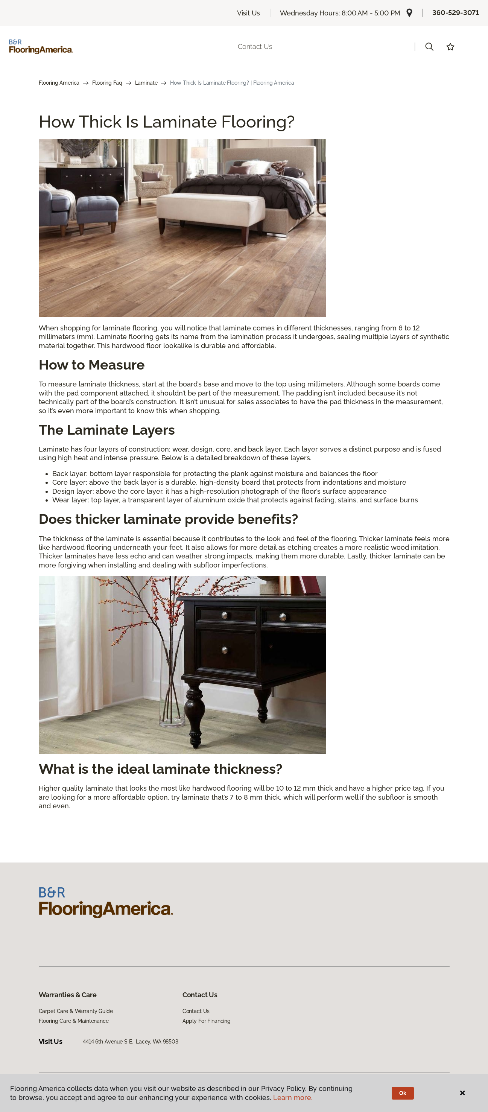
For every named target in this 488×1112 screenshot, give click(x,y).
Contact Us (255, 46)
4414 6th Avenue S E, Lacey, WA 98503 (130, 1042)
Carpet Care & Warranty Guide (76, 1011)
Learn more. (293, 1097)
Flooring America (59, 83)
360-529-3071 (455, 13)
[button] (429, 46)
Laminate (146, 83)
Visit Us (248, 13)
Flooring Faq (107, 83)
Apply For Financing (206, 1021)
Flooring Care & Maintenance (74, 1021)
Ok (402, 1093)
